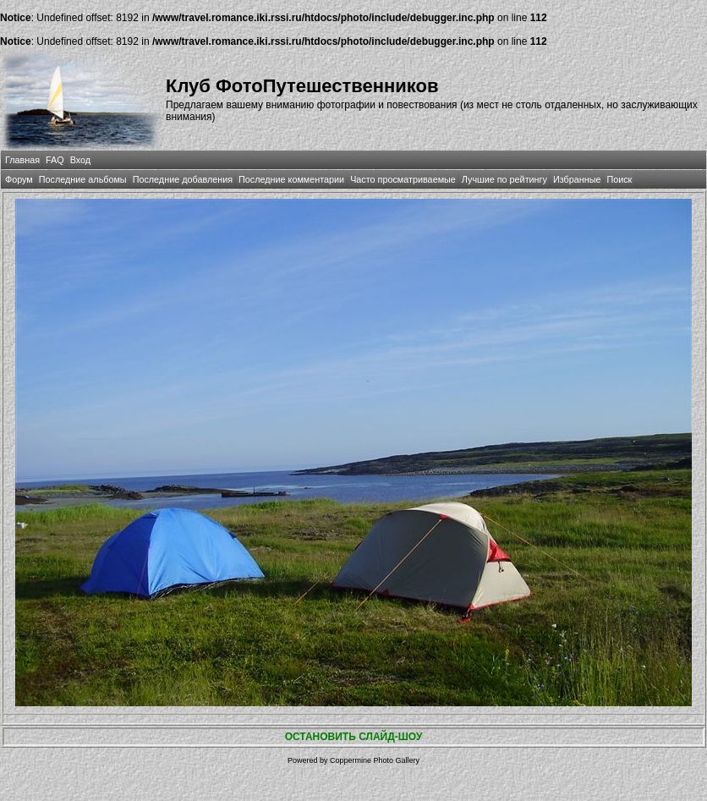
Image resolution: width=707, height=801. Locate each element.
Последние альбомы (83, 179)
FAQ (55, 160)
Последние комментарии (291, 179)
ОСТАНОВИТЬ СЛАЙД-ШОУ (354, 737)
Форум (19, 179)
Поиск (619, 179)
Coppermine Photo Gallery (374, 760)
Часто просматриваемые (403, 179)
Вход (80, 160)
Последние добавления (183, 179)
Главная (22, 160)
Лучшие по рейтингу (504, 179)
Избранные (576, 179)
